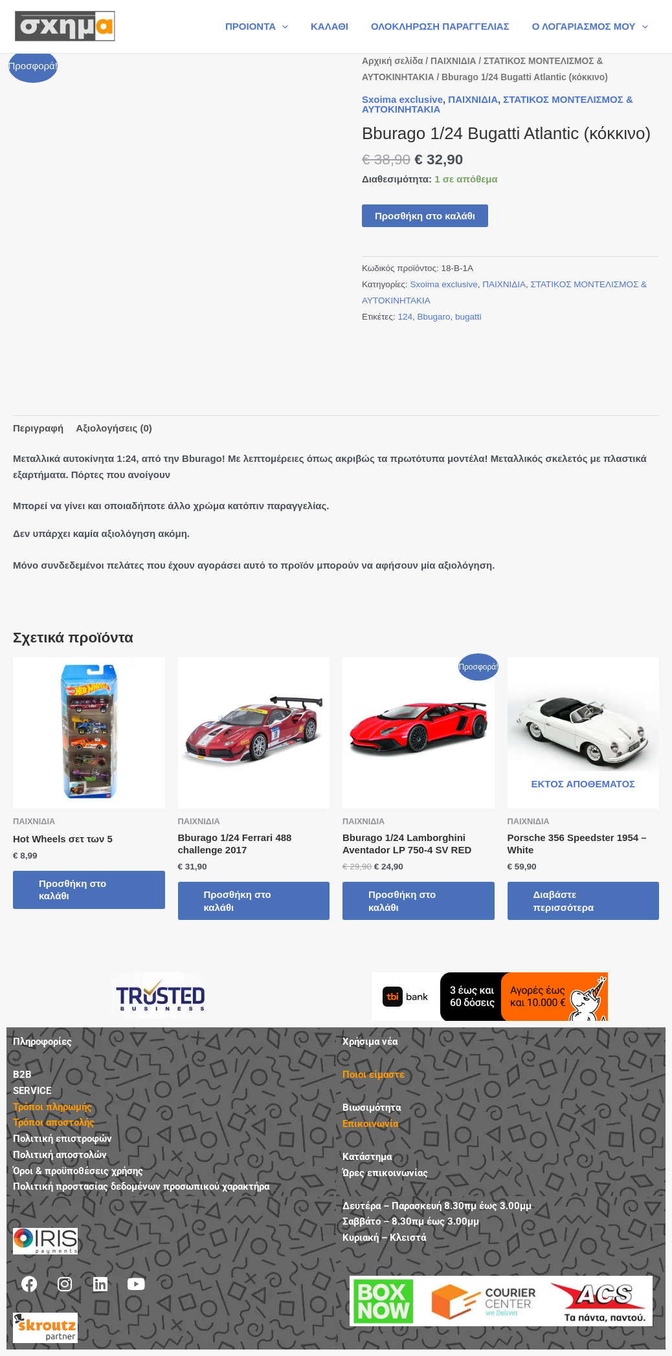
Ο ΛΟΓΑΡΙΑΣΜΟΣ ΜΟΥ (591, 26)
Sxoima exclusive (402, 99)
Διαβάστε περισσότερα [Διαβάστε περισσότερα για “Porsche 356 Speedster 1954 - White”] (563, 901)
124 (405, 317)
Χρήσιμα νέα (370, 1041)
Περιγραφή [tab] (38, 427)
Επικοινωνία (370, 1124)
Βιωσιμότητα (371, 1107)
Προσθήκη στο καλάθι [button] (72, 890)
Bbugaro (433, 317)
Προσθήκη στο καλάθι (425, 215)
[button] (293, 26)
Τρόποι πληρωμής (52, 1107)
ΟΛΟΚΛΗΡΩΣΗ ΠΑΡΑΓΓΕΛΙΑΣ (444, 26)
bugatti (468, 317)
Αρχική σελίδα (392, 61)
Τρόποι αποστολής (54, 1122)
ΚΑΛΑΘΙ (338, 26)
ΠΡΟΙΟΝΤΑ (267, 26)
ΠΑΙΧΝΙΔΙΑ (453, 61)
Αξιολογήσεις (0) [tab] (114, 427)
